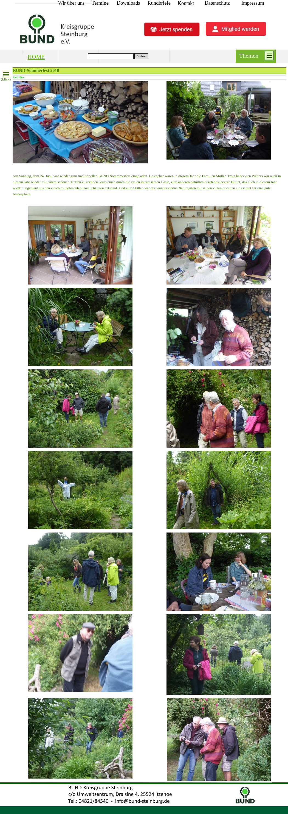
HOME (36, 57)
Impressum (252, 3)
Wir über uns (71, 3)
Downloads (128, 3)
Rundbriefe (159, 3)
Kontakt (185, 3)
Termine (100, 3)
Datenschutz (217, 3)
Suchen (141, 56)
